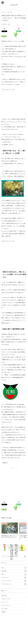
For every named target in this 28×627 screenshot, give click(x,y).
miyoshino (4, 24)
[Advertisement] (12, 105)
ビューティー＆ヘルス (7, 12)
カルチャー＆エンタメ (14, 584)
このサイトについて (5, 598)
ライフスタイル (14, 577)
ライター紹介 (4, 608)
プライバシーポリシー (6, 605)
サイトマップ (4, 602)
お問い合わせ (4, 595)
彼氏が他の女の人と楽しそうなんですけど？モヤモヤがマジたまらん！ (9, 537)
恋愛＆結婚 (4, 524)
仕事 (14, 574)
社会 (14, 567)
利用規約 (3, 611)
